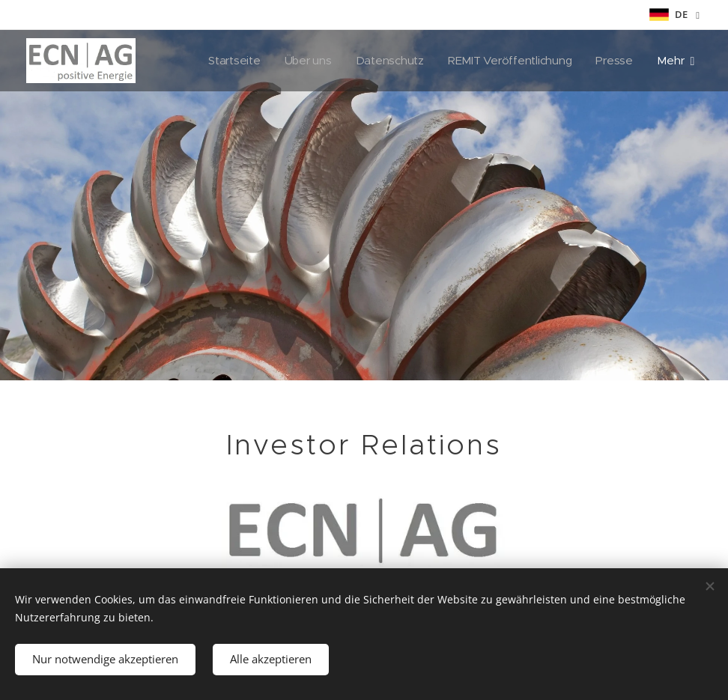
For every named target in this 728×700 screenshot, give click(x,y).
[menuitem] (229, 60)
